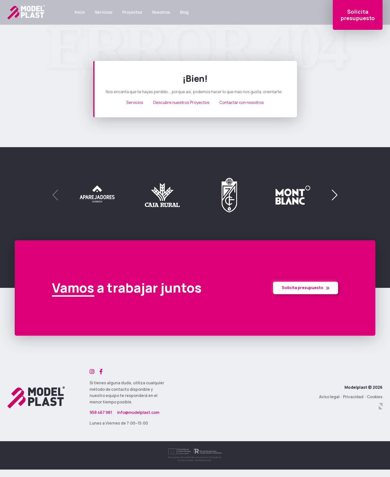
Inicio (80, 12)
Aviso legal (329, 396)
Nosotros (161, 12)
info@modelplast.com (138, 412)
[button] (334, 195)
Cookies (375, 396)
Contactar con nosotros (241, 102)
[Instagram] (92, 371)
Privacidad (353, 396)
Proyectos (132, 12)
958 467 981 (101, 412)
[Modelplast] (36, 397)
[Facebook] (101, 371)
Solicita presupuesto (305, 288)
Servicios (103, 12)
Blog (184, 12)
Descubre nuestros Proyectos (181, 102)
